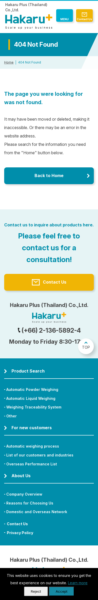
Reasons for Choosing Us (29, 503)
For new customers (31, 427)
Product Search (28, 371)
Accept (61, 591)
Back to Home (49, 175)
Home (9, 62)
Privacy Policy (20, 532)
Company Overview (24, 494)
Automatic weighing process (32, 446)
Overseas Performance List (31, 464)
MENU (64, 19)
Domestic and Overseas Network (36, 511)
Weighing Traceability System (33, 407)
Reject (36, 591)
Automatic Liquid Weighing (30, 398)
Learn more (78, 583)
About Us (21, 475)
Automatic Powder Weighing (32, 389)
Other (11, 416)
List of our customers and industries (39, 455)
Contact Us (84, 19)
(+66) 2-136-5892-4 (49, 330)
